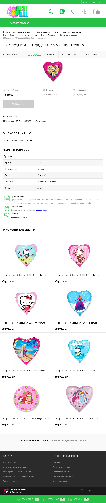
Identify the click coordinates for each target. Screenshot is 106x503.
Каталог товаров (16, 22)
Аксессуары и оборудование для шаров (19, 476)
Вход (85, 2)
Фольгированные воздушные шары (17, 472)
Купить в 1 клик (51, 90)
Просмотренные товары (34, 440)
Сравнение (28, 499)
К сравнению (50, 94)
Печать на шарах (10, 462)
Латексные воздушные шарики (16, 467)
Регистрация (96, 2)
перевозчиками (41, 210)
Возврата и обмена (19, 217)
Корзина (78, 499)
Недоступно (79, 94)
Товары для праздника (12, 481)
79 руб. (8, 94)
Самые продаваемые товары (69, 440)
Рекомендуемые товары (63, 476)
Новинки (56, 462)
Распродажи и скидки (62, 472)
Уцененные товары (61, 481)
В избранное (79, 90)
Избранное (54, 499)
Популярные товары (61, 467)
